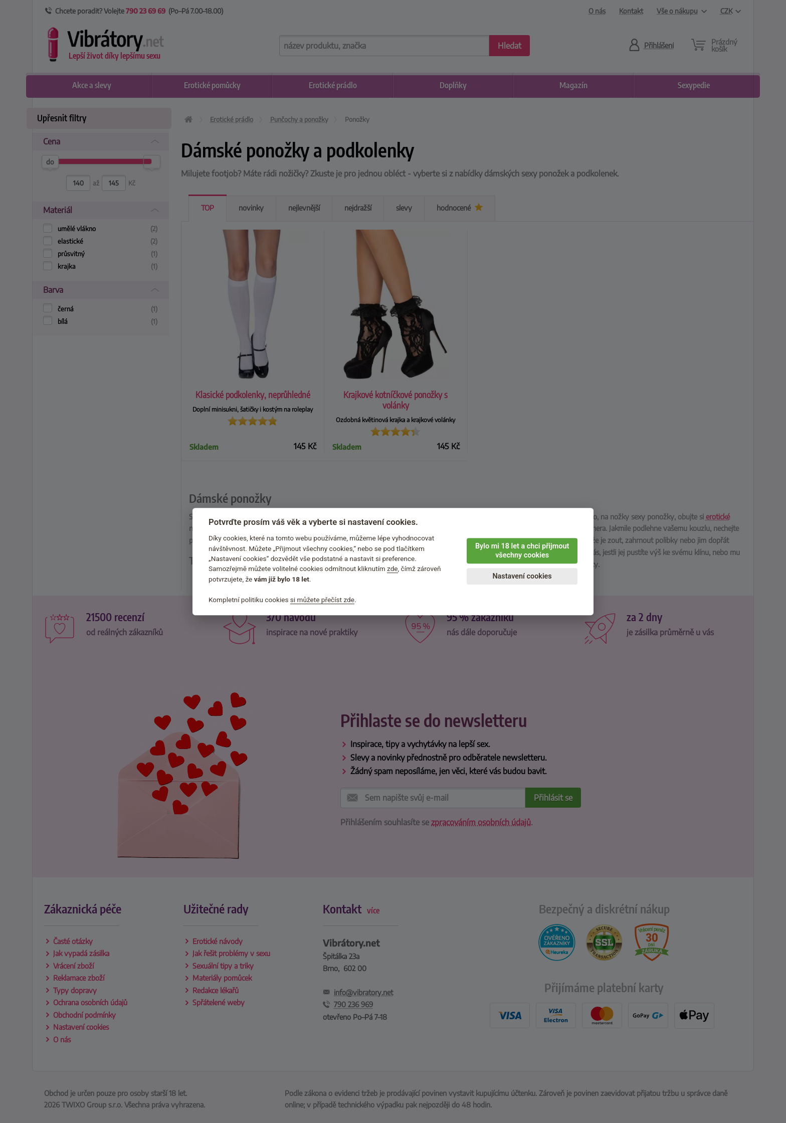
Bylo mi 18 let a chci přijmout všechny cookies (522, 550)
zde (392, 569)
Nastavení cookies (521, 576)
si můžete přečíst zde (322, 600)
